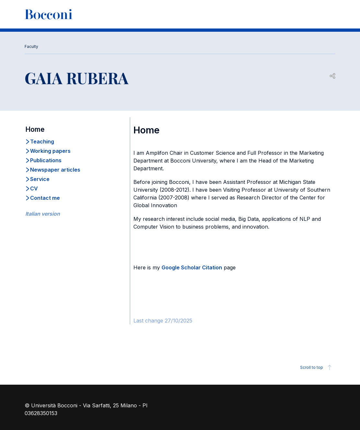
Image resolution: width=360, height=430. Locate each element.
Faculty (31, 46)
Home (35, 129)
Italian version (42, 213)
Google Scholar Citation (192, 267)
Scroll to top (316, 367)
